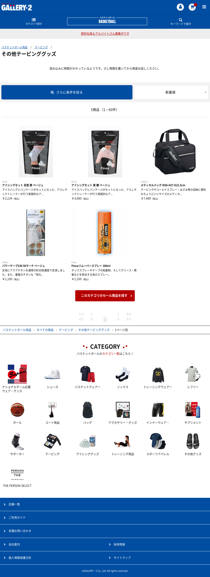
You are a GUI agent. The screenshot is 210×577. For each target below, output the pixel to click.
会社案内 (14, 544)
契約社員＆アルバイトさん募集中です (105, 33)
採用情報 (119, 544)
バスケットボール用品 (14, 47)
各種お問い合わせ (20, 530)
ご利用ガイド (17, 517)
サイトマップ (122, 557)
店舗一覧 (14, 504)
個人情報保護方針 (20, 557)
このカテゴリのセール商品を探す (104, 295)
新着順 (170, 92)
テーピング (41, 47)
